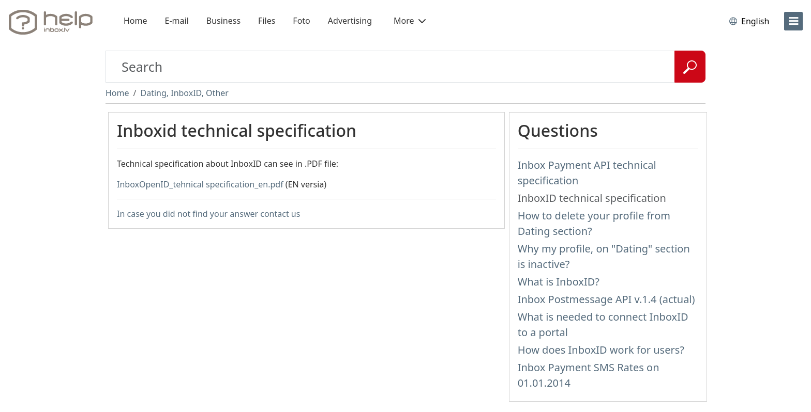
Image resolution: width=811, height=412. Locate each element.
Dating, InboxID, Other (184, 93)
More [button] (410, 20)
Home (135, 20)
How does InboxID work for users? (601, 350)
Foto (301, 20)
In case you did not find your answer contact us (208, 213)
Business (223, 20)
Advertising (350, 20)
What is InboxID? (558, 282)
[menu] (793, 21)
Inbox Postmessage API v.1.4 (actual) (606, 299)
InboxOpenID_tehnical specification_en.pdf (200, 184)
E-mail (177, 20)
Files (266, 20)
